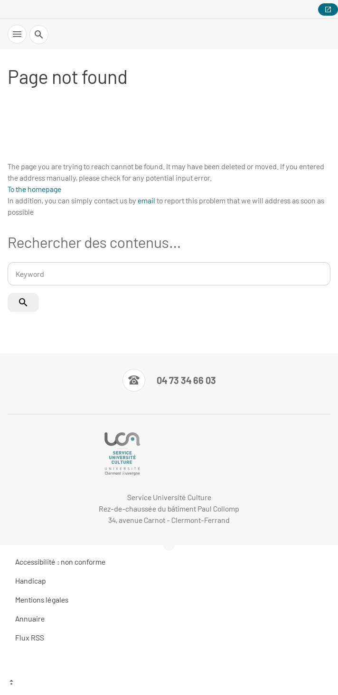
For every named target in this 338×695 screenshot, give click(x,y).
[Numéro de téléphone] (169, 380)
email (146, 200)
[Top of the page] (169, 683)
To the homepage (34, 188)
